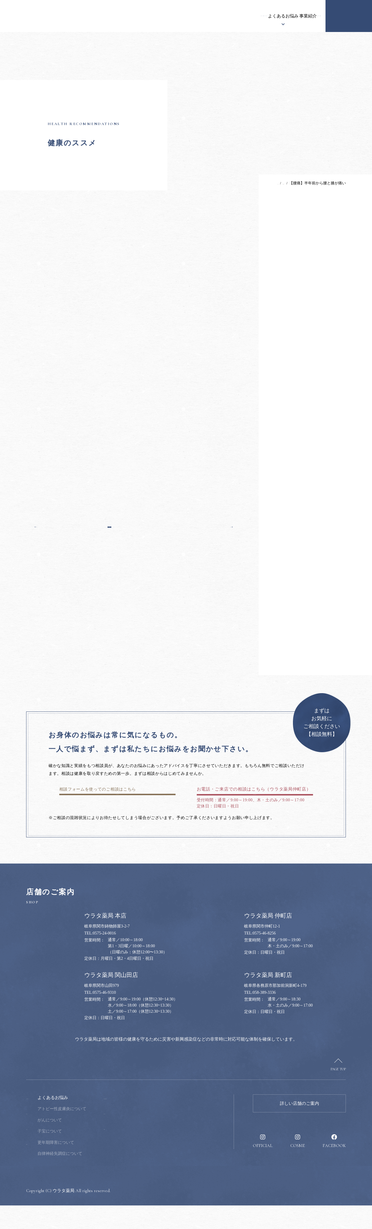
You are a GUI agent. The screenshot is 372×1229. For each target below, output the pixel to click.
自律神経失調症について (96, 1177)
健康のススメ (277, 16)
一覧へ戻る (134, 525)
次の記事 (221, 525)
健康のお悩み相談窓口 (349, 16)
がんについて (86, 1143)
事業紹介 (247, 16)
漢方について (177, 16)
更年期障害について (92, 1166)
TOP (252, 183)
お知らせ (99, 16)
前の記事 (46, 525)
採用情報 (308, 16)
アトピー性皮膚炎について (98, 1132)
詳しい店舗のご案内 (299, 1127)
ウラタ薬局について (135, 16)
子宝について (86, 1155)
